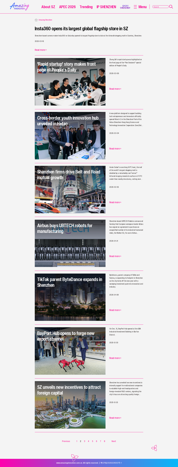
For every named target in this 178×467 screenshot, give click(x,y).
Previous (66, 441)
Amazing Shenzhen (45, 20)
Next (114, 441)
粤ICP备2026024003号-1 (111, 462)
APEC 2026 (67, 7)
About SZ (48, 7)
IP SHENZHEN (106, 7)
